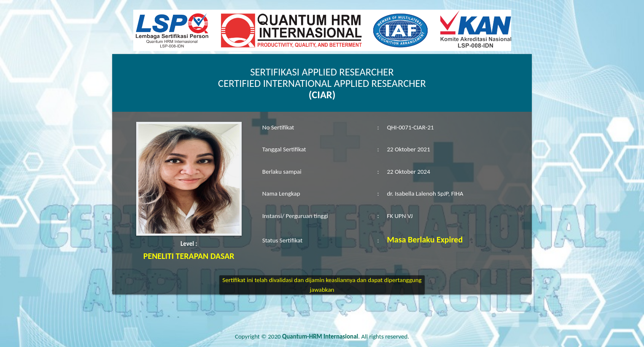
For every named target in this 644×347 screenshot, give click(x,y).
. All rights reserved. (345, 336)
